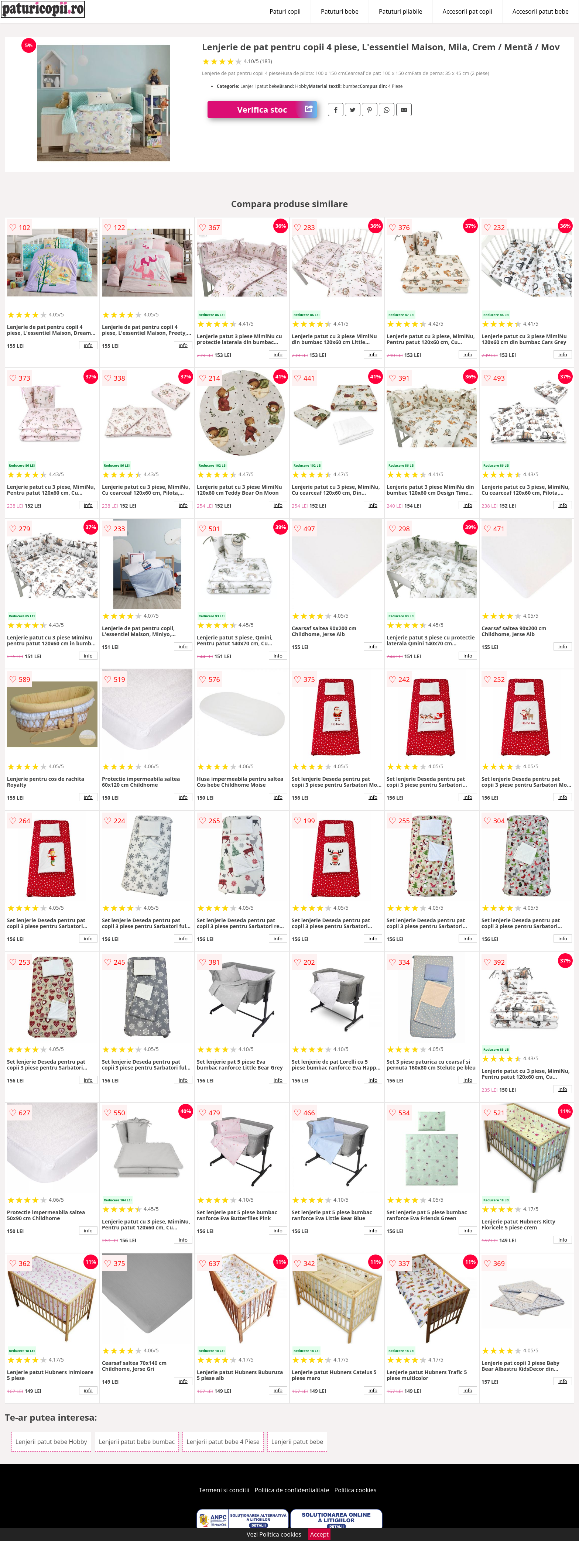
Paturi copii (285, 11)
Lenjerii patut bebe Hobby (51, 1442)
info (88, 345)
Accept (319, 1534)
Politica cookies (356, 1490)
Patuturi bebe (340, 11)
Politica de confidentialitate (292, 1490)
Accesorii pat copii (467, 11)
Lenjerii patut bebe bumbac (137, 1442)
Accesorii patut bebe (541, 11)
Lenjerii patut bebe (297, 1442)
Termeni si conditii (224, 1490)
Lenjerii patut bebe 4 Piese (222, 1442)
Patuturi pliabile (400, 11)
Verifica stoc (277, 109)
